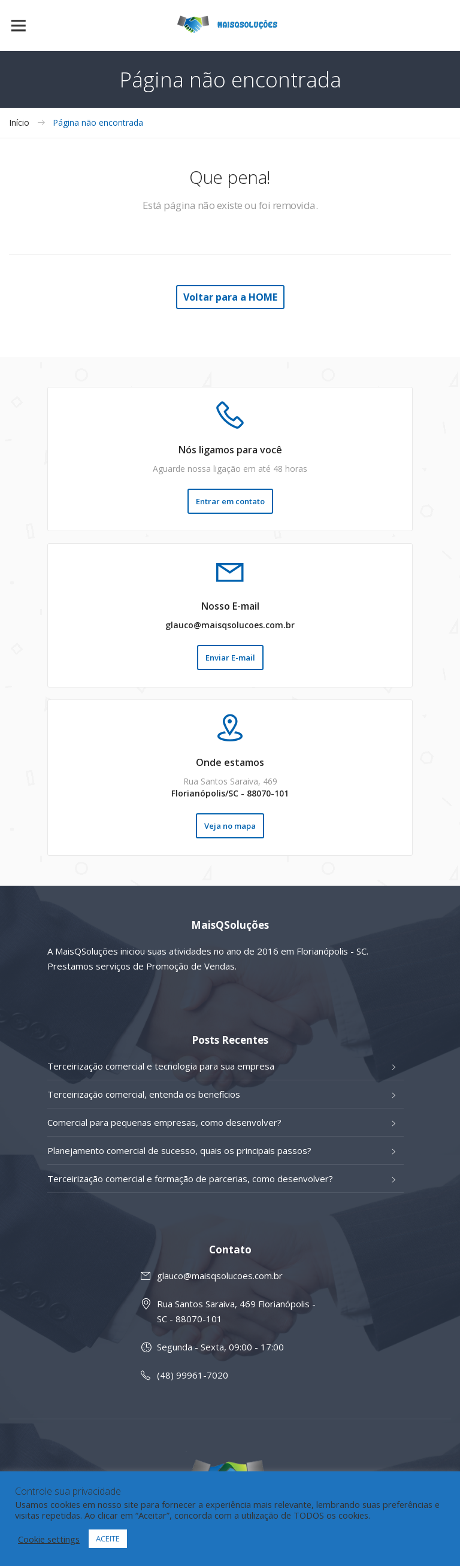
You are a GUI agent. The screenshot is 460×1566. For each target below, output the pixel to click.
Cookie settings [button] (49, 1539)
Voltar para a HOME (230, 297)
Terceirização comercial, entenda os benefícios (143, 1094)
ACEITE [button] (108, 1538)
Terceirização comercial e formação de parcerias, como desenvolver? (190, 1179)
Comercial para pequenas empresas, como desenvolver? (164, 1122)
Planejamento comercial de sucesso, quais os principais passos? (179, 1150)
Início (19, 123)
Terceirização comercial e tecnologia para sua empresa (160, 1066)
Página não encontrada (98, 123)
